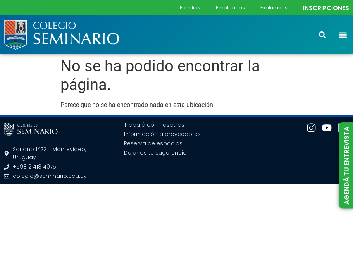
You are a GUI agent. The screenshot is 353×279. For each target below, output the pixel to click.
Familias (190, 7)
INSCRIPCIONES (326, 8)
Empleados (230, 7)
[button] (342, 34)
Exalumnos (274, 7)
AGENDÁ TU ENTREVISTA (346, 165)
